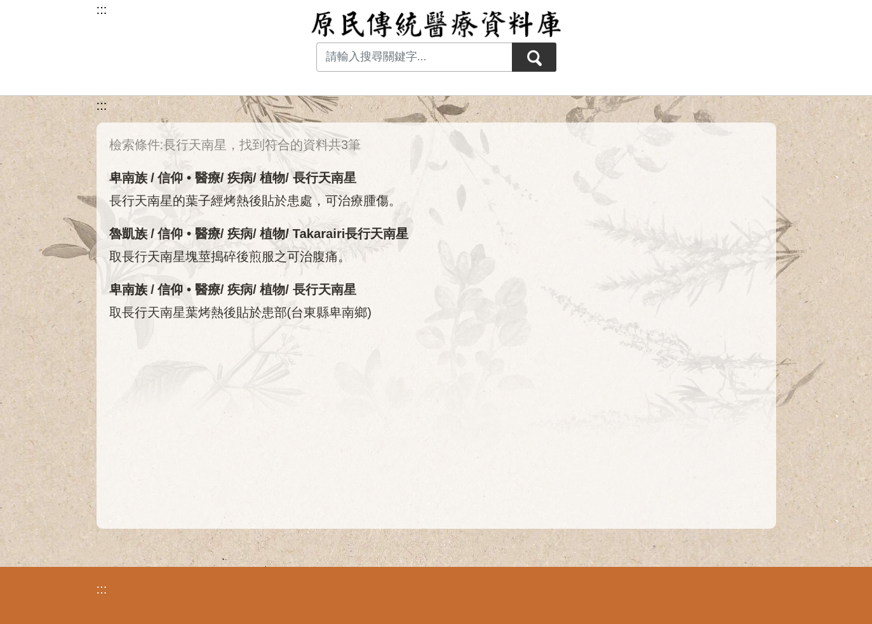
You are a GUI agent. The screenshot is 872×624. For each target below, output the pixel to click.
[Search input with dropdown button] (414, 57)
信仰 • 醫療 (189, 178)
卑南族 (128, 178)
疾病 (240, 178)
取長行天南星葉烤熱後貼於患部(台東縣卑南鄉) (240, 312)
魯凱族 (128, 234)
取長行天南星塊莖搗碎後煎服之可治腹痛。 (230, 256)
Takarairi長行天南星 (351, 234)
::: (102, 105)
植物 (272, 178)
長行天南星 (324, 178)
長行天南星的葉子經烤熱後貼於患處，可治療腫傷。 (255, 201)
